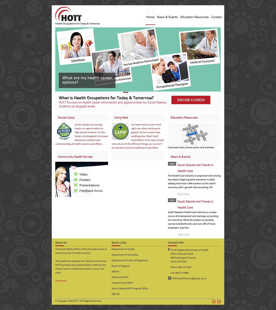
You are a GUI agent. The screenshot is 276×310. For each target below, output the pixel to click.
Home (150, 17)
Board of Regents (121, 265)
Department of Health (123, 249)
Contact (216, 17)
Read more (183, 193)
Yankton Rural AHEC (122, 282)
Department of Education (125, 254)
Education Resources (194, 17)
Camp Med (121, 117)
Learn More (96, 143)
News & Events (167, 17)
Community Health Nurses (75, 156)
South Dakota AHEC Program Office (130, 288)
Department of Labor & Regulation (130, 260)
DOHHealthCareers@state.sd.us (189, 278)
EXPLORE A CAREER (191, 100)
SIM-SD (116, 294)
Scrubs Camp (66, 117)
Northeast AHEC (120, 277)
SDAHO (115, 271)
